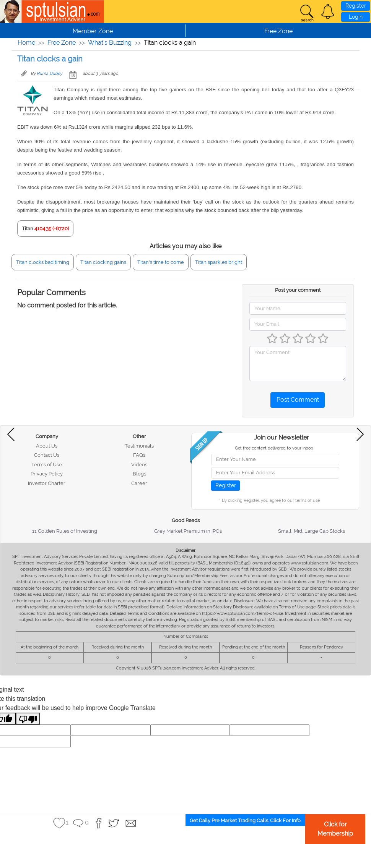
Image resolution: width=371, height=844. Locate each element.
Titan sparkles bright (218, 262)
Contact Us (46, 455)
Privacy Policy (47, 474)
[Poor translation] (28, 718)
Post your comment (298, 290)
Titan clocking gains (103, 262)
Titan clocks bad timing (42, 262)
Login (356, 17)
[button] (327, 11)
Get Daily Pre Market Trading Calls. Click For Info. (245, 820)
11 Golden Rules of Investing (64, 531)
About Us (46, 446)
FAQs (139, 455)
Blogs (139, 474)
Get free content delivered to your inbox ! (275, 448)
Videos (139, 464)
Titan (27, 228)
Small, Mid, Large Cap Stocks (311, 531)
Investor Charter (46, 483)
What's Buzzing (110, 42)
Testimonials (139, 446)
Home (26, 42)
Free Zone (61, 42)
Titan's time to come (160, 262)
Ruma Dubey (49, 73)
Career (139, 483)
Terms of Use (46, 464)
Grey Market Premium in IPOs (188, 531)
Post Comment (298, 399)
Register (355, 6)
